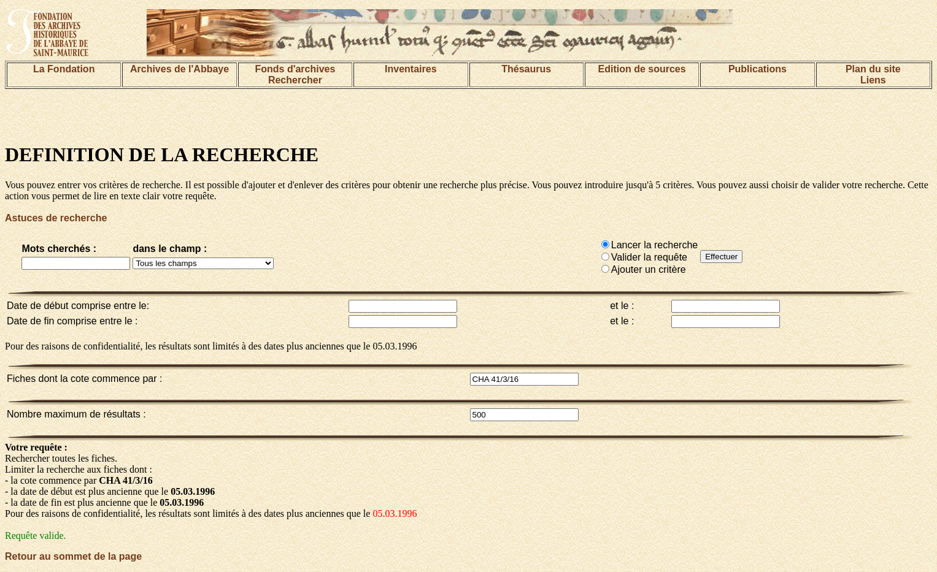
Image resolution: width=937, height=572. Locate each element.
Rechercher (295, 80)
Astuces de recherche (56, 218)
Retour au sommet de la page (73, 556)
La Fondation (63, 69)
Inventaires (410, 69)
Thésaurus (526, 69)
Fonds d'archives (295, 69)
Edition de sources (641, 69)
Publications (757, 69)
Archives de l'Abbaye (179, 69)
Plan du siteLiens (873, 74)
